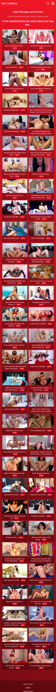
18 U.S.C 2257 (28, 684)
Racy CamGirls (9, 3)
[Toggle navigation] (52, 3)
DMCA (28, 688)
